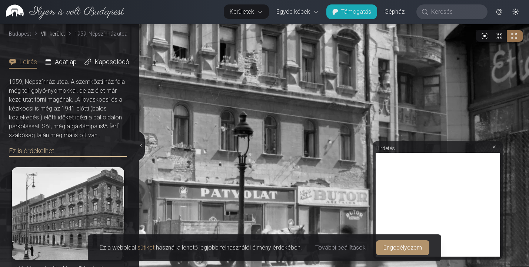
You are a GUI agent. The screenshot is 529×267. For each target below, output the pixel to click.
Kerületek (246, 11)
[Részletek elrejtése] (141, 146)
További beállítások (340, 247)
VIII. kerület (53, 34)
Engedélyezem (402, 247)
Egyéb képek (297, 11)
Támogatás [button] (351, 11)
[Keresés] (456, 11)
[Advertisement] (438, 205)
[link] (62, 12)
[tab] (25, 62)
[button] (499, 11)
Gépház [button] (395, 11)
